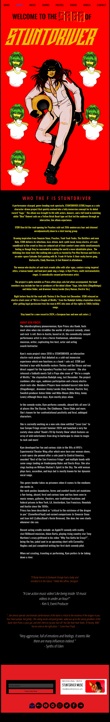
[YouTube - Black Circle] (46, 705)
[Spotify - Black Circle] (53, 705)
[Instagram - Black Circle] (60, 705)
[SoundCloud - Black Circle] (81, 705)
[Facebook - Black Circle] (74, 705)
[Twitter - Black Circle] (67, 705)
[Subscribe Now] (30, 691)
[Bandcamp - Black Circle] (39, 705)
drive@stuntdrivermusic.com (72, 688)
